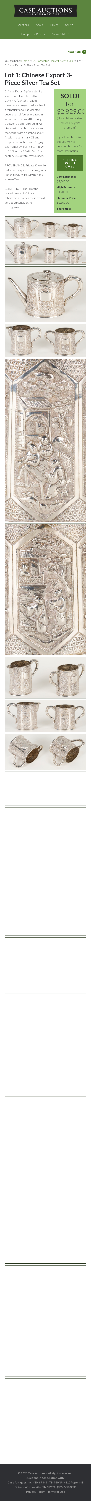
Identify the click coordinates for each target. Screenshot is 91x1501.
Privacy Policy (35, 1491)
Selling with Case (70, 163)
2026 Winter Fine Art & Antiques (53, 60)
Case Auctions (46, 11)
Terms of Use (56, 1491)
